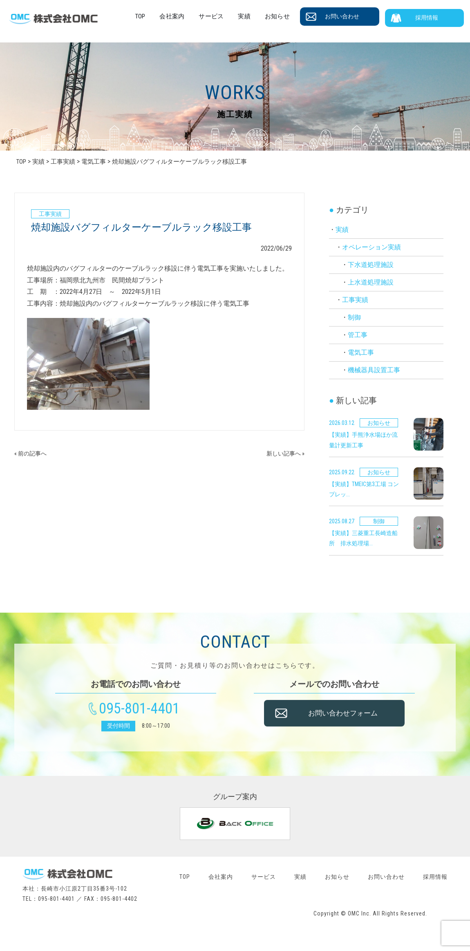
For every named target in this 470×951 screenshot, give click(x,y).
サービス (231, 16)
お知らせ (290, 16)
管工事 (357, 335)
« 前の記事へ (32, 453)
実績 (260, 16)
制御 (354, 317)
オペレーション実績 (371, 247)
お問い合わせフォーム (348, 719)
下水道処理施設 (371, 265)
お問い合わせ (352, 16)
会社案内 (195, 16)
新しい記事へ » (282, 453)
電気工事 (361, 352)
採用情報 (431, 16)
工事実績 (355, 300)
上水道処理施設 (371, 282)
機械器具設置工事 (374, 370)
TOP (165, 16)
